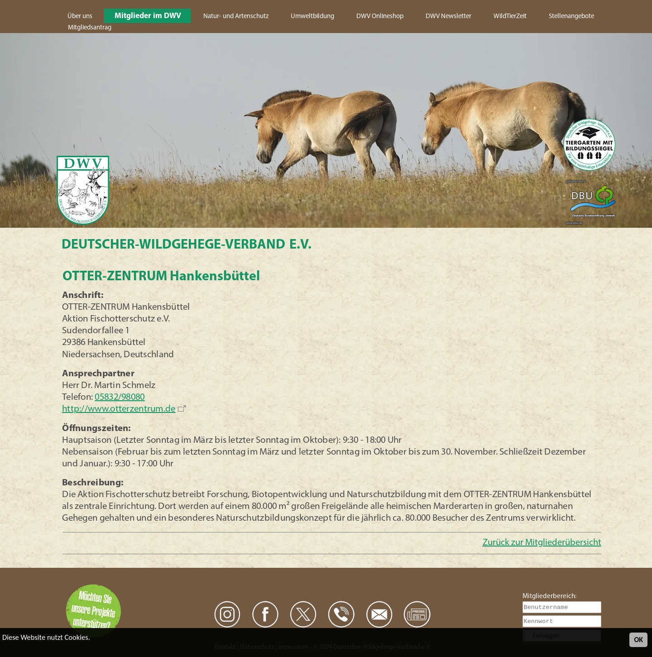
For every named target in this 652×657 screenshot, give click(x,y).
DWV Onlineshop (379, 16)
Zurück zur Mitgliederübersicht (542, 542)
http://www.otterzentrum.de (119, 409)
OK (638, 639)
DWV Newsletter (448, 16)
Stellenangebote (571, 16)
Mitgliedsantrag (89, 27)
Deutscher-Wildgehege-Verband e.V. (187, 245)
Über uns (79, 16)
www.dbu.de (574, 223)
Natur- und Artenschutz (235, 16)
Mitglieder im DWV (148, 16)
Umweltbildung (312, 16)
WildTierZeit (510, 16)
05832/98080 (120, 397)
